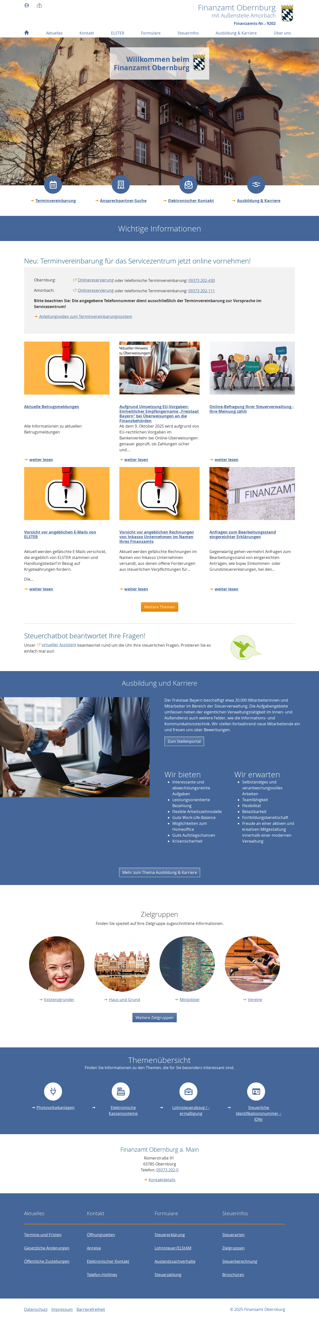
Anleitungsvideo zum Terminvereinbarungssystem (85, 316)
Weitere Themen (159, 607)
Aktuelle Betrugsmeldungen (51, 406)
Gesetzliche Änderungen (46, 1248)
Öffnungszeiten (101, 1234)
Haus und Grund (124, 999)
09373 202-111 (201, 291)
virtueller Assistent (59, 644)
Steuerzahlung (168, 1274)
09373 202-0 (167, 1170)
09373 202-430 (201, 280)
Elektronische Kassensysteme (123, 1110)
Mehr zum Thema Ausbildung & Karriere (159, 872)
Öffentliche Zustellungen (46, 1261)
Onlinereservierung (96, 280)
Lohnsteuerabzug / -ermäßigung (190, 1110)
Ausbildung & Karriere (258, 200)
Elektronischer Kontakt (191, 200)
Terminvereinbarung (55, 200)
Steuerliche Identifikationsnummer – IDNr (258, 1113)
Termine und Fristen (43, 1234)
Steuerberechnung (239, 1261)
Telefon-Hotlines (102, 1274)
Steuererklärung (170, 1234)
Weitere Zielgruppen (155, 1017)
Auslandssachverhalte (175, 1261)
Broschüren (233, 1274)
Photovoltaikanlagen (55, 1107)
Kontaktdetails (162, 1179)
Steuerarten (233, 1234)
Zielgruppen (233, 1248)
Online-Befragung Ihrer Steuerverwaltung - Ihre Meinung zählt (251, 409)
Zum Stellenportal (184, 741)
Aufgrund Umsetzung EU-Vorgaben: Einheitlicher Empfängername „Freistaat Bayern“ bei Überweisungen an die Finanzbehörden (159, 414)
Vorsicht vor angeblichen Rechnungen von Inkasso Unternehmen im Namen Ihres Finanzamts (156, 536)
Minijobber (190, 999)
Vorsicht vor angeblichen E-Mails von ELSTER (60, 534)
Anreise (94, 1248)
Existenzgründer (59, 999)
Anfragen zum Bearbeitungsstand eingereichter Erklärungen (242, 534)
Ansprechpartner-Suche (123, 200)
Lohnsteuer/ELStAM (173, 1248)
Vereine (255, 999)
